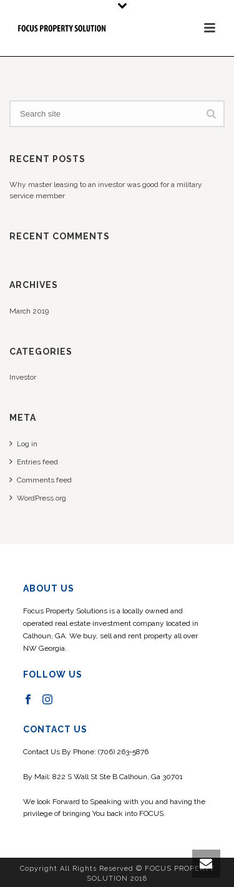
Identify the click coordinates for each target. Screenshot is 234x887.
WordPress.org (37, 497)
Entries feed (33, 461)
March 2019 (29, 311)
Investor (22, 377)
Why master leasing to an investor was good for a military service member (105, 190)
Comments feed (40, 479)
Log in (23, 443)
